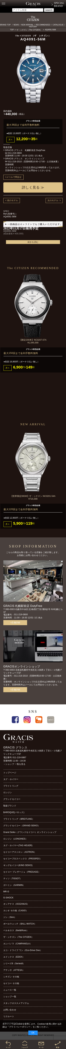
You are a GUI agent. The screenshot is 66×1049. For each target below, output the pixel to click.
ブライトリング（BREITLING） (18, 819)
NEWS (16, 25)
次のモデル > (54, 200)
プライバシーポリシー (19, 1027)
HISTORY (33, 27)
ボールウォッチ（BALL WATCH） (19, 924)
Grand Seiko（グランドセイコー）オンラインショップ (29, 832)
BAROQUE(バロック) (13, 812)
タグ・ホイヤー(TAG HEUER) (17, 845)
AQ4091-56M (50, 30)
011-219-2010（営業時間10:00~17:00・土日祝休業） (34, 161)
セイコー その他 (11, 983)
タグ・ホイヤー (10, 779)
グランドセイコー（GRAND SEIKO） (21, 825)
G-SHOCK (8, 897)
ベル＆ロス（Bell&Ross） (16, 930)
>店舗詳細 (15, 622)
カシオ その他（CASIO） (15, 910)
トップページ (9, 772)
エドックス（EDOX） (14, 957)
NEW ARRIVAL (27, 25)
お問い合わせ (9, 1010)
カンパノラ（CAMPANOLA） (17, 943)
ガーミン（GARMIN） (14, 885)
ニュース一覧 (9, 990)
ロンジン (7, 792)
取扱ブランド (9, 806)
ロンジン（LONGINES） (15, 839)
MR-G (6, 891)
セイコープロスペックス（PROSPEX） (22, 858)
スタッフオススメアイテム (16, 1003)
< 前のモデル (11, 200)
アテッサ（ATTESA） (14, 970)
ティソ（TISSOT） (12, 878)
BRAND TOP (5, 25)
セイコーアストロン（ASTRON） (19, 852)
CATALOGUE (58, 25)
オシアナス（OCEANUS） (16, 904)
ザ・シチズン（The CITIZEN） (29, 30)
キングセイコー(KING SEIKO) (18, 865)
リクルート (8, 1016)
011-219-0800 (15, 153)
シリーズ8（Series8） (14, 963)
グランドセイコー (12, 799)
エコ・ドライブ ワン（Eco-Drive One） (22, 950)
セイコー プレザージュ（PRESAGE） (21, 872)
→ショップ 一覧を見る (14, 764)
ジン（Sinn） (9, 917)
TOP (12, 30)
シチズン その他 (11, 977)
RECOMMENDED (43, 25)
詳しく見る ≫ (33, 187)
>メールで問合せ (13, 177)
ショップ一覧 (9, 996)
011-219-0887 (19, 757)
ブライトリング (10, 786)
